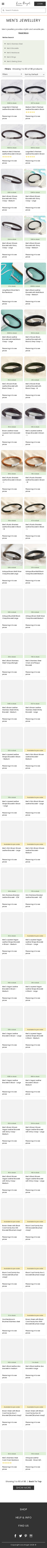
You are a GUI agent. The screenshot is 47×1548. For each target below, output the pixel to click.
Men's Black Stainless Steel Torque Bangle (10, 662)
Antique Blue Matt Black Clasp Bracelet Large (11, 617)
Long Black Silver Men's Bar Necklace (11, 291)
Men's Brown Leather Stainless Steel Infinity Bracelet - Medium (10, 709)
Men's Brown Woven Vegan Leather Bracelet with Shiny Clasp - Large (35, 1129)
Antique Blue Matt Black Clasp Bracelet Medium (34, 572)
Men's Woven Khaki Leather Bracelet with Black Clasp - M (33, 386)
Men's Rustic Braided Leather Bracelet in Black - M (11, 526)
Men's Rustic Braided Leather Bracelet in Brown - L (11, 480)
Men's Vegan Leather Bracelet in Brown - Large (11, 1034)
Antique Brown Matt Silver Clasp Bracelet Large (11, 572)
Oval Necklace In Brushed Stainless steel (11, 1320)
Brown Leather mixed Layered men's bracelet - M (11, 433)
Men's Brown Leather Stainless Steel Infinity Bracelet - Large (34, 709)
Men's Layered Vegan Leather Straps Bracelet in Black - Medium (34, 1035)
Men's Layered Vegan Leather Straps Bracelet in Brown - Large (34, 942)
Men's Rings (11, 57)
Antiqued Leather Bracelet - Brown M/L (33, 1459)
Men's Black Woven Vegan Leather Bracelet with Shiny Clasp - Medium (11, 1179)
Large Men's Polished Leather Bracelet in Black (11, 108)
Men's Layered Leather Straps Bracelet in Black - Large (11, 803)
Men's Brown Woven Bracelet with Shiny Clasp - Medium (9, 198)
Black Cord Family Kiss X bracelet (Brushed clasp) (35, 1273)
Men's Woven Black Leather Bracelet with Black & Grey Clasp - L (34, 339)
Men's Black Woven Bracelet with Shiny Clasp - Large (33, 198)
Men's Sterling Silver (14, 61)
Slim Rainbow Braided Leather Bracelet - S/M (10, 896)
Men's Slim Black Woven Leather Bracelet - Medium (35, 756)
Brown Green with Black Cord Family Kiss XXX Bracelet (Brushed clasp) (11, 1228)
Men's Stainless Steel (15, 44)
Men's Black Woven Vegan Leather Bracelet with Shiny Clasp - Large (35, 1178)
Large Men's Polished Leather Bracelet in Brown (35, 153)
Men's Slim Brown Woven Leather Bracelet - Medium (35, 850)
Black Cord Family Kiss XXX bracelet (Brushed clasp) (34, 1228)
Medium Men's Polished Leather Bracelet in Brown (11, 153)
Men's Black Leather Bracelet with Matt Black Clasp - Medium (35, 292)
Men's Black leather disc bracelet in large (35, 1367)
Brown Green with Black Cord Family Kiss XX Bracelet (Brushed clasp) (35, 1413)
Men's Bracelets (13, 48)
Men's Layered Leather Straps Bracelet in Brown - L (35, 433)
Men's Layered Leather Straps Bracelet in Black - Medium (11, 756)
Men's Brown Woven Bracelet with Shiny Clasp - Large (9, 245)
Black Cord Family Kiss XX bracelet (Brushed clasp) (11, 1274)
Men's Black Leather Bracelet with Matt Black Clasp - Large (11, 339)
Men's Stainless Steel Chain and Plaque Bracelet (33, 663)
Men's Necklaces (13, 53)
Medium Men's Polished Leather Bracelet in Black (35, 108)
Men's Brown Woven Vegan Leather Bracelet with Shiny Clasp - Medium (11, 1130)
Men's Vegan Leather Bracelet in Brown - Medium (10, 989)
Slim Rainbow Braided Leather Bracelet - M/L (34, 896)
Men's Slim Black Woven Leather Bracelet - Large (35, 802)
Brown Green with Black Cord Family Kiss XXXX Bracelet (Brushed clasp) (35, 1321)
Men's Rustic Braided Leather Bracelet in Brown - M (35, 480)
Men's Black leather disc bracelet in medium (11, 1367)
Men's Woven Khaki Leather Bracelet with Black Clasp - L (10, 386)
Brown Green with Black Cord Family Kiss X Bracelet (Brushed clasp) (11, 1413)
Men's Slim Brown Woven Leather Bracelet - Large (11, 849)
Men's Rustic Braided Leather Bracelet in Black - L (35, 526)
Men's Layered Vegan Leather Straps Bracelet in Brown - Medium (11, 942)
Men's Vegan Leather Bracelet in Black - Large (11, 1081)
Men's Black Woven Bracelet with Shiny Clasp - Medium (33, 245)
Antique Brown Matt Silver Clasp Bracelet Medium (35, 617)
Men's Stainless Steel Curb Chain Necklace (10, 1459)
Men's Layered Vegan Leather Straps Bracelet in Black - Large (34, 989)
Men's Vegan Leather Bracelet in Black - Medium (33, 1082)
